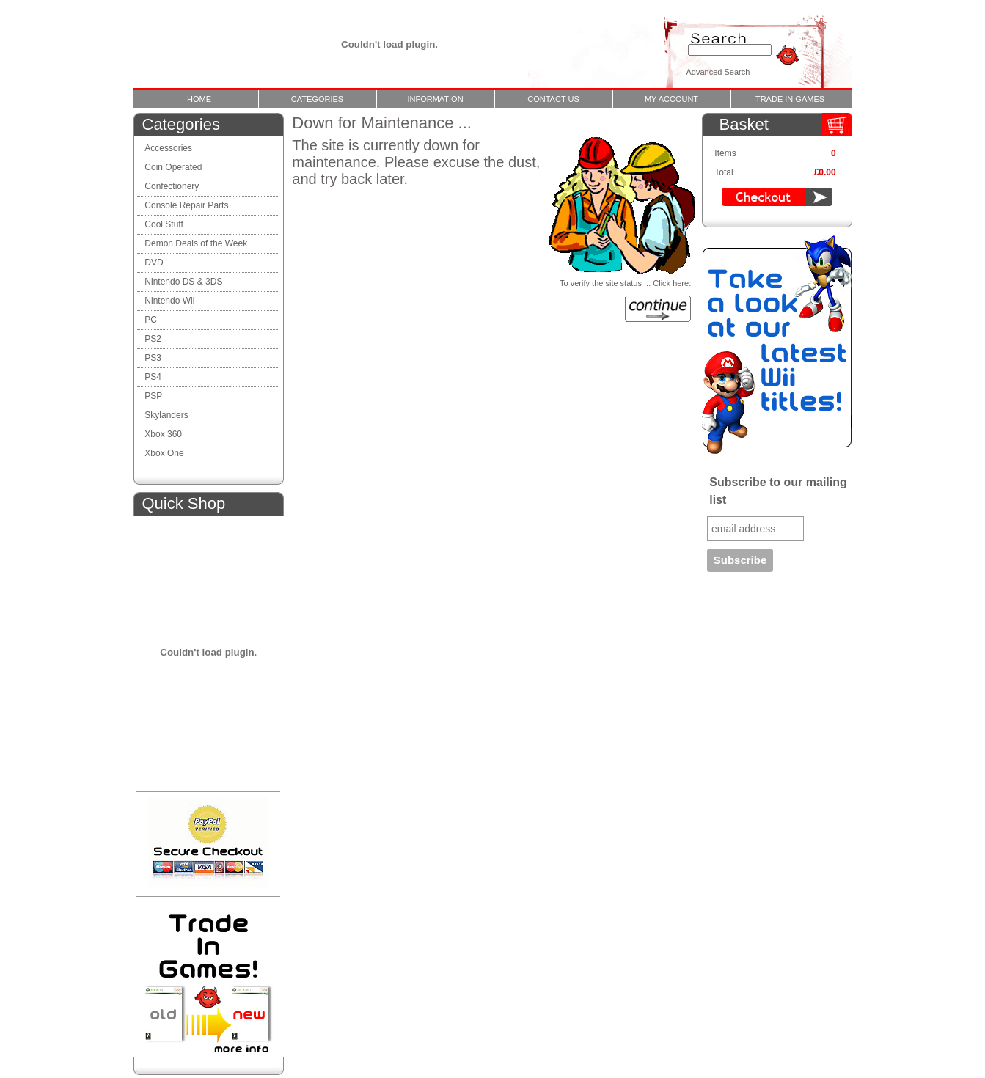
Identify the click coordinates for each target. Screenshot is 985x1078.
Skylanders (166, 415)
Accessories (168, 148)
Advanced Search (718, 71)
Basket (744, 124)
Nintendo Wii (169, 301)
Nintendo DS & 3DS (183, 281)
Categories (317, 99)
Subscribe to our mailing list (778, 491)
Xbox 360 (163, 434)
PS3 (152, 358)
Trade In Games (789, 99)
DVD (153, 262)
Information (435, 99)
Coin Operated (173, 167)
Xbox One (163, 453)
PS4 (152, 377)
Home (199, 99)
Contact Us (553, 99)
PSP (153, 396)
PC (150, 320)
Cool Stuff (163, 224)
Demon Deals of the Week (195, 243)
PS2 (152, 339)
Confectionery (171, 186)
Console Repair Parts (187, 205)
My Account (671, 99)
